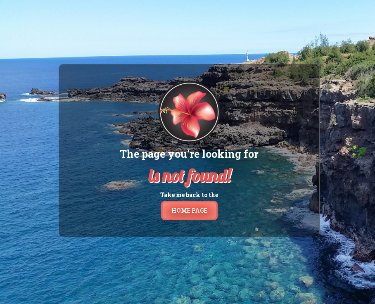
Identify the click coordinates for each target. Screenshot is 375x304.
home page (189, 210)
